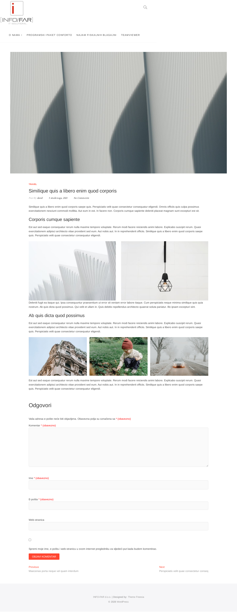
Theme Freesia (136, 597)
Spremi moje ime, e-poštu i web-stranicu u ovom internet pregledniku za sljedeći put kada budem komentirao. (93, 548)
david (39, 198)
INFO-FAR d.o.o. (102, 597)
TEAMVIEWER (182, 35)
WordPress (123, 602)
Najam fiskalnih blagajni (148, 35)
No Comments (81, 198)
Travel (33, 184)
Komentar (42, 425)
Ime (39, 478)
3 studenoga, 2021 (57, 198)
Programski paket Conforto (101, 35)
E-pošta (41, 499)
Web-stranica (36, 519)
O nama (66, 35)
